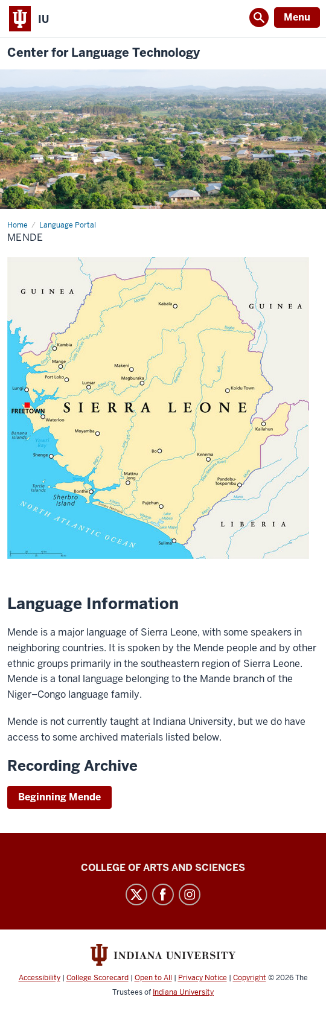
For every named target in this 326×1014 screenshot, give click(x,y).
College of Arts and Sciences (163, 867)
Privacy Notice (202, 978)
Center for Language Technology (103, 53)
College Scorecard (97, 978)
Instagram (189, 894)
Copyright (249, 978)
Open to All (153, 978)
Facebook (163, 894)
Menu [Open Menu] (297, 17)
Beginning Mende (59, 797)
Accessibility (39, 978)
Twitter (136, 894)
